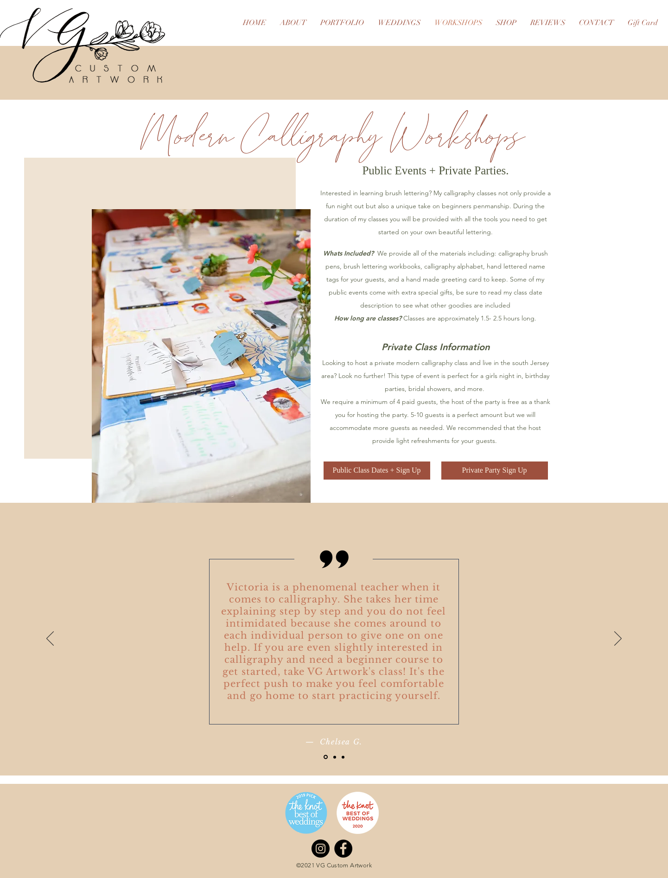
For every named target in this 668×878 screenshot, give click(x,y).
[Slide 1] (326, 757)
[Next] (618, 639)
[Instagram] (321, 849)
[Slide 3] (343, 757)
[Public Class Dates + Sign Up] (377, 470)
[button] (201, 356)
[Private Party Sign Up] (494, 470)
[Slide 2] (334, 757)
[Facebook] (343, 849)
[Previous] (50, 639)
